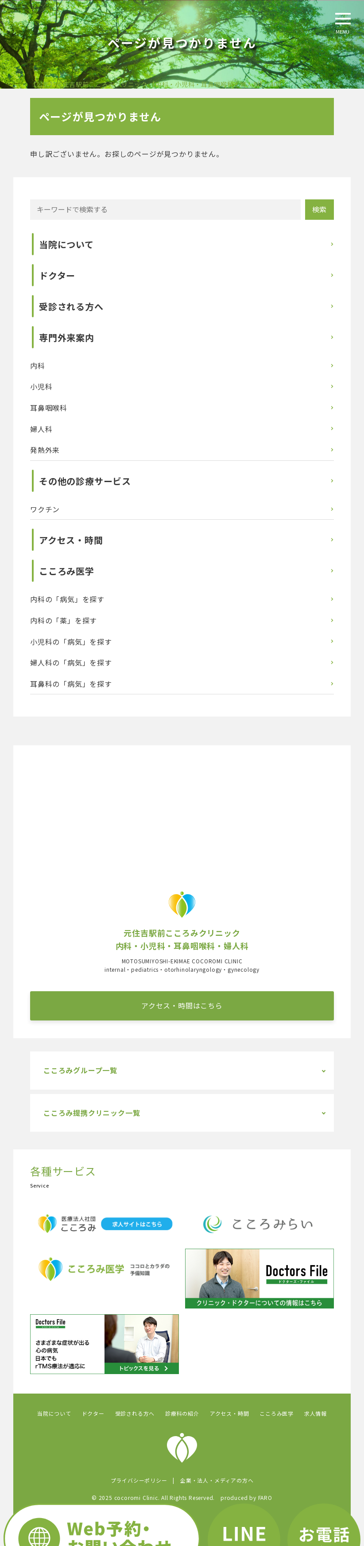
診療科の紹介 (182, 1413)
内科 (37, 365)
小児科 (41, 386)
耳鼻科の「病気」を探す (71, 683)
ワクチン (45, 509)
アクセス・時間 (71, 540)
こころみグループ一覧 (80, 1070)
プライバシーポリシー (139, 1480)
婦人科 (41, 429)
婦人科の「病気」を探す (71, 662)
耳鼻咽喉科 (48, 407)
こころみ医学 (66, 571)
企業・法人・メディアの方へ (216, 1480)
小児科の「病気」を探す (71, 641)
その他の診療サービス (85, 481)
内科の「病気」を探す (67, 599)
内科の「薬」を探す (63, 620)
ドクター (57, 275)
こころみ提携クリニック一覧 (91, 1112)
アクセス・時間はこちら (182, 1005)
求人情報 (315, 1413)
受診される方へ (71, 306)
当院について (66, 244)
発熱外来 (45, 449)
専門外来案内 (66, 337)
